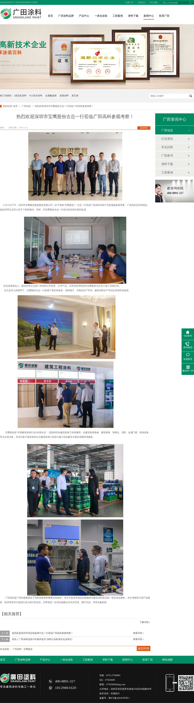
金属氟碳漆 (51, 95)
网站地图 (167, 659)
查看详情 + (138, 633)
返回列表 (144, 128)
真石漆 (75, 95)
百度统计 (115, 693)
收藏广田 (129, 2)
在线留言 (141, 2)
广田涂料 (17, 649)
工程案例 (118, 15)
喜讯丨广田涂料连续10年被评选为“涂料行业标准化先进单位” (42, 639)
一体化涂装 (100, 15)
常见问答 (167, 147)
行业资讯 (167, 138)
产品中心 (84, 15)
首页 (50, 15)
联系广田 (164, 15)
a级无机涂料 (20, 95)
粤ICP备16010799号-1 (119, 698)
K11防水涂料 (35, 95)
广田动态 (26, 106)
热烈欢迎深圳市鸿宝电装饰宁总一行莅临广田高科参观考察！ (42, 633)
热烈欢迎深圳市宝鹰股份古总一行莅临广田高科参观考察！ (64, 106)
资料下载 (133, 15)
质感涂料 (64, 95)
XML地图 (153, 2)
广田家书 (167, 155)
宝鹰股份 (27, 649)
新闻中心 (149, 15)
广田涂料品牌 (66, 15)
